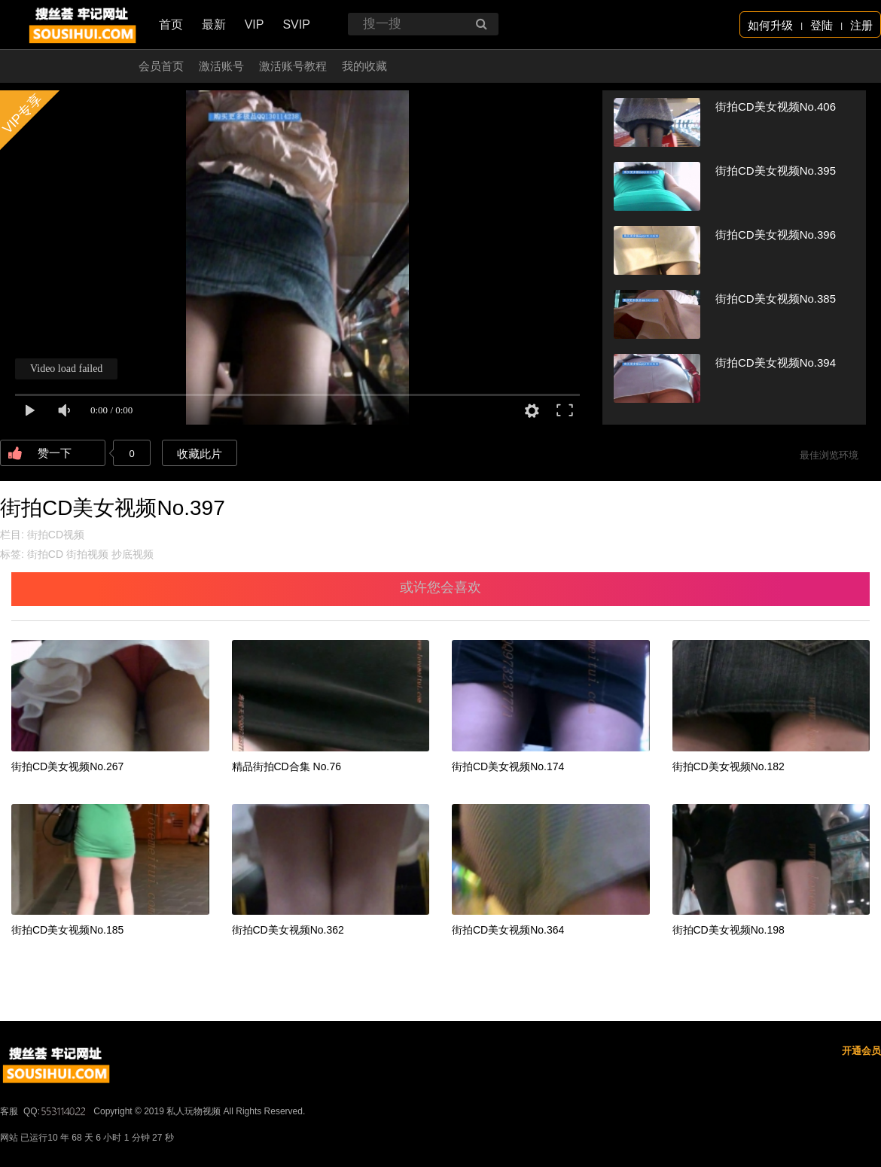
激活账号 (221, 65)
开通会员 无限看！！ (71, 65)
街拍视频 (87, 554)
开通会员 (861, 1050)
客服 (9, 1111)
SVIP (295, 24)
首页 (171, 24)
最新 (214, 24)
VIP (254, 24)
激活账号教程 (293, 65)
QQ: (55, 1111)
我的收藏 (364, 65)
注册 (861, 25)
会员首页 (161, 65)
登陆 (821, 25)
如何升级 (770, 25)
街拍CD (45, 554)
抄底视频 (132, 554)
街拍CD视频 (55, 535)
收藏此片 (199, 453)
